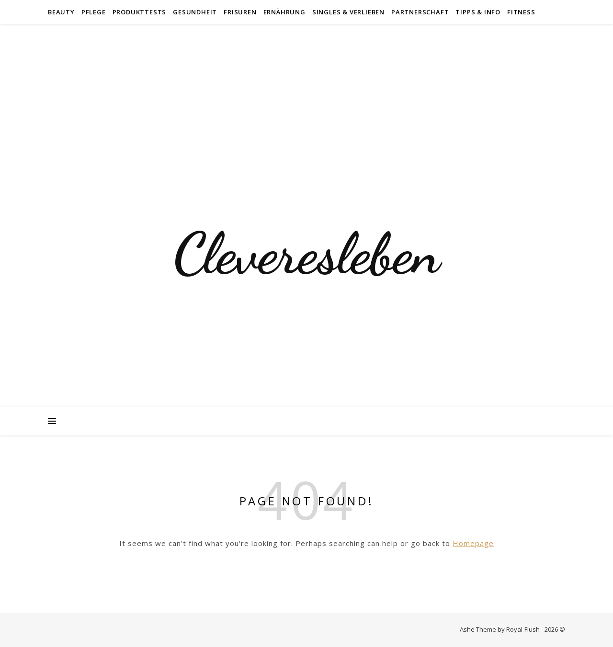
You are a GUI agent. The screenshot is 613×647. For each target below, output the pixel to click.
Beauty (61, 12)
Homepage (473, 543)
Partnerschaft (420, 12)
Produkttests (140, 12)
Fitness (521, 12)
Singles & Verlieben (348, 12)
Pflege (93, 12)
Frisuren (240, 12)
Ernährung (284, 12)
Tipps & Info (477, 12)
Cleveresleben (306, 253)
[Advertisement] (306, 96)
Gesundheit (195, 12)
